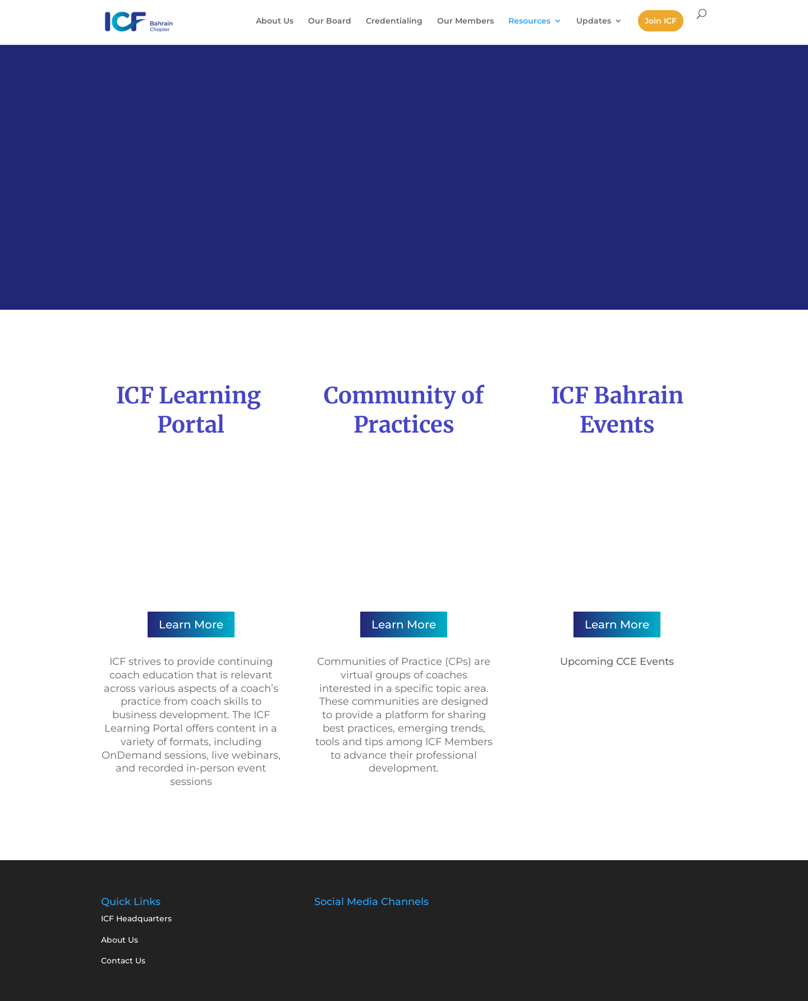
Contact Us (123, 961)
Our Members (465, 21)
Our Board (329, 21)
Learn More (191, 624)
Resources (529, 21)
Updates (593, 21)
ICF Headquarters (136, 918)
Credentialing (394, 21)
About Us (274, 21)
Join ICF (661, 21)
